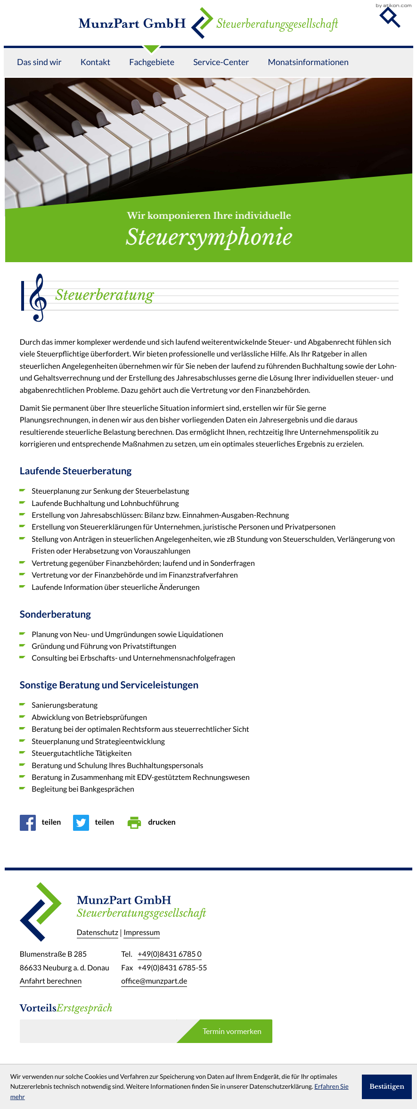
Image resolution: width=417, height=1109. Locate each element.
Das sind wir (39, 76)
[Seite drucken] (153, 823)
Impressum (141, 933)
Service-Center (221, 76)
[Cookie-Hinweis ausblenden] (387, 1087)
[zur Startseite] (208, 30)
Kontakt (95, 76)
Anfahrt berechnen (51, 981)
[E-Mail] (98, 1031)
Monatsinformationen (308, 76)
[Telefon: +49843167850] (170, 954)
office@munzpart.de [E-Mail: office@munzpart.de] (154, 981)
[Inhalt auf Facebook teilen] (43, 823)
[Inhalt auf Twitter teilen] (96, 823)
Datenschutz (97, 933)
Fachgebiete (151, 76)
